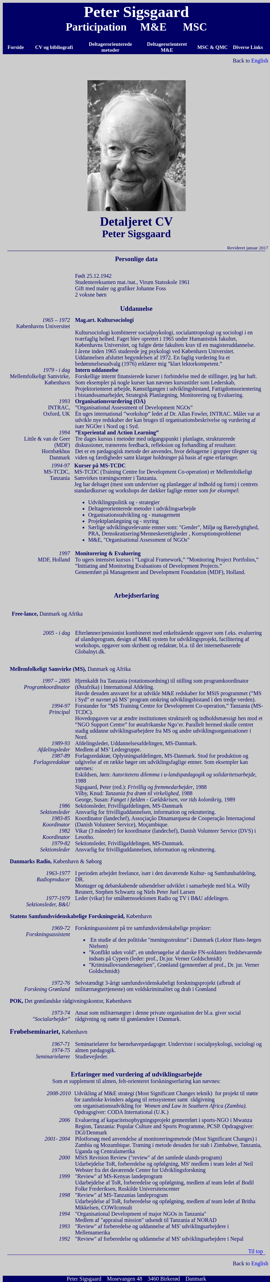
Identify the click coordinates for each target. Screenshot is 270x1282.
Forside (16, 47)
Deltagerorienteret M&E (167, 47)
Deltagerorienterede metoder (110, 47)
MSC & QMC (212, 47)
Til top (255, 1251)
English (259, 61)
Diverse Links (248, 47)
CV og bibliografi (54, 47)
